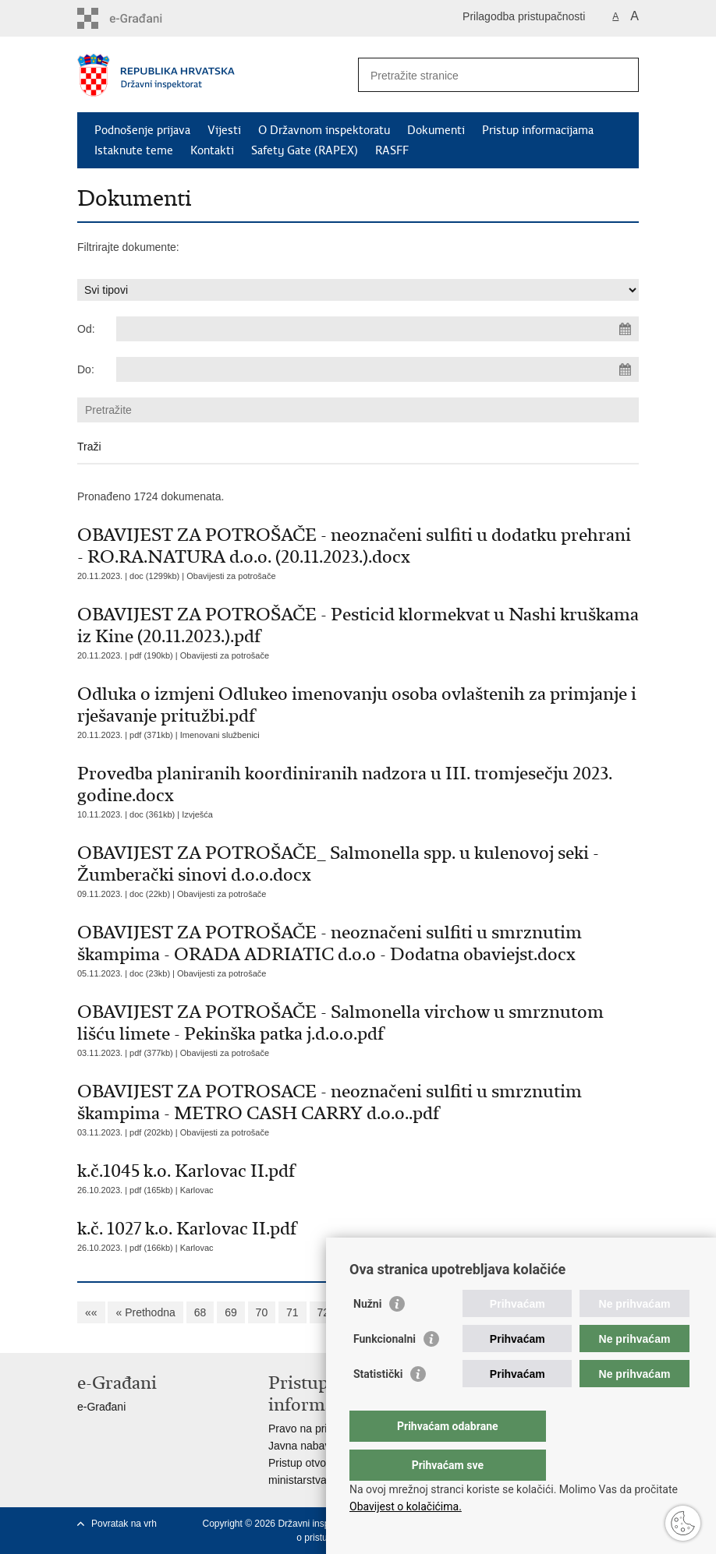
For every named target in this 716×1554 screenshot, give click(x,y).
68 (200, 1312)
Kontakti (212, 150)
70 (262, 1312)
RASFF (392, 150)
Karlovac (197, 1190)
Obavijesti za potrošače (230, 576)
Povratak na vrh (124, 1523)
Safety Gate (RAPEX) (304, 150)
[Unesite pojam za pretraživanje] (482, 75)
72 (323, 1312)
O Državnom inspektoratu (324, 130)
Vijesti (224, 130)
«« (91, 1312)
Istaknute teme (133, 150)
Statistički (377, 1405)
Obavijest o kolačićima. (405, 1506)
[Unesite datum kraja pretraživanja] (377, 369)
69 (231, 1312)
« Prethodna (145, 1312)
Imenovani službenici (220, 735)
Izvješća (197, 814)
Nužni (367, 1335)
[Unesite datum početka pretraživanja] (377, 328)
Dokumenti (436, 130)
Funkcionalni (384, 1370)
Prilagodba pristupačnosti (524, 16)
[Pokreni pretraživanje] (621, 74)
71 (292, 1312)
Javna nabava (302, 1445)
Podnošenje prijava (142, 130)
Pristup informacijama (538, 130)
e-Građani (101, 1406)
